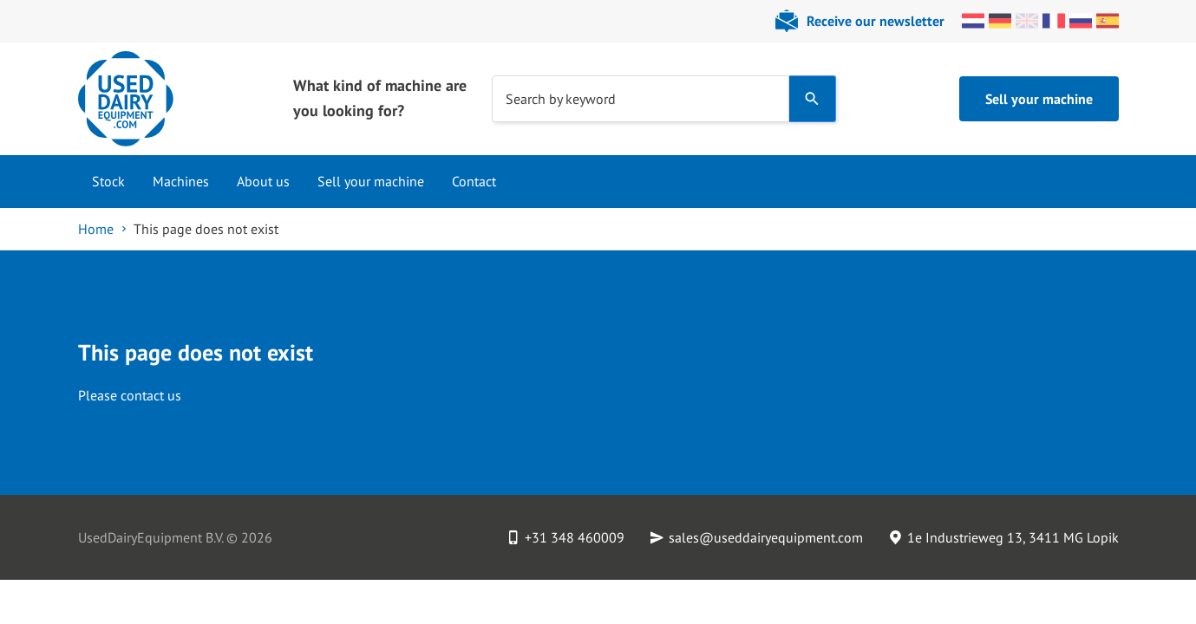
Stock (108, 181)
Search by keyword (561, 98)
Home (96, 228)
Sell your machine (1039, 98)
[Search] (812, 98)
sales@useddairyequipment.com (766, 537)
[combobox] (640, 98)
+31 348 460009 (574, 537)
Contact (474, 181)
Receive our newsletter (875, 20)
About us (263, 181)
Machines (181, 181)
